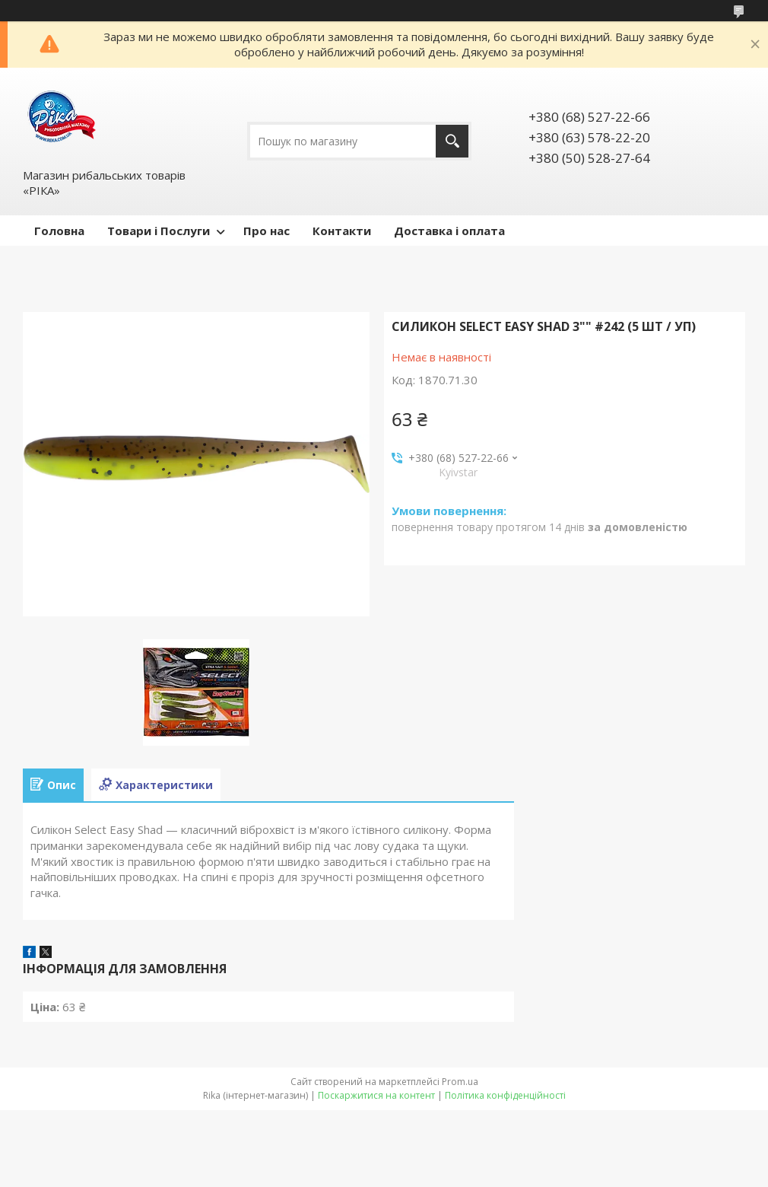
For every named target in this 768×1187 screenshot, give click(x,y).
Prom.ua (460, 1081)
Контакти (342, 230)
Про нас (266, 230)
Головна (59, 230)
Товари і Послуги (158, 230)
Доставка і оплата (449, 230)
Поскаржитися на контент (376, 1095)
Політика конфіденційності (505, 1095)
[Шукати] (452, 141)
